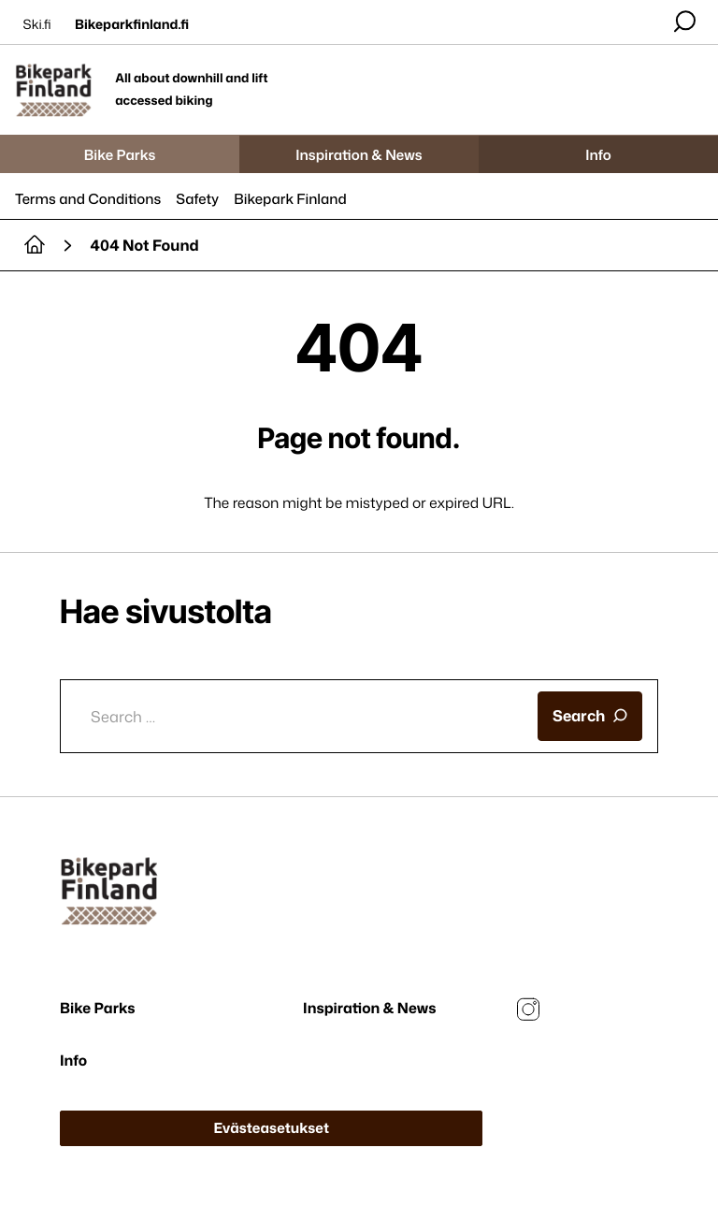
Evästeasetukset (271, 1128)
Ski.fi (37, 25)
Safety (197, 199)
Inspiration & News (358, 155)
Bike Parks (120, 155)
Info (598, 155)
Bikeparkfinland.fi (132, 25)
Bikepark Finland (290, 199)
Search (590, 715)
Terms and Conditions (88, 199)
